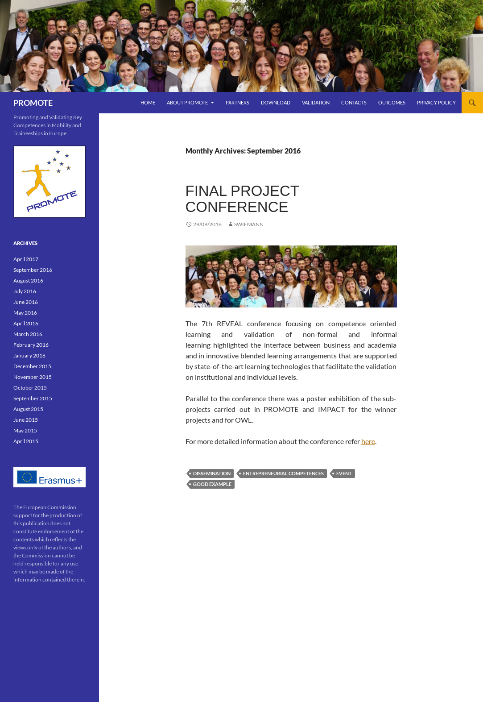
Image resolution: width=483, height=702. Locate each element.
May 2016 (25, 312)
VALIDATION (316, 102)
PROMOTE (33, 103)
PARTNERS (237, 102)
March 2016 (27, 334)
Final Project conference (242, 199)
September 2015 (32, 398)
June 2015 (25, 419)
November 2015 (32, 377)
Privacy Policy (436, 102)
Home (147, 102)
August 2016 (28, 280)
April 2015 (25, 441)
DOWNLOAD (275, 102)
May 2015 (25, 430)
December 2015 (32, 366)
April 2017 (25, 259)
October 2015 (30, 387)
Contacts (354, 102)
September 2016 (32, 269)
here (368, 441)
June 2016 (25, 302)
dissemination (212, 473)
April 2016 (25, 323)
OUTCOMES (391, 102)
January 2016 (29, 355)
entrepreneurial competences (283, 473)
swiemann (249, 224)
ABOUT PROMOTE (187, 102)
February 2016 (31, 344)
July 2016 (24, 291)
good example (212, 484)
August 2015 (28, 409)
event (344, 473)
